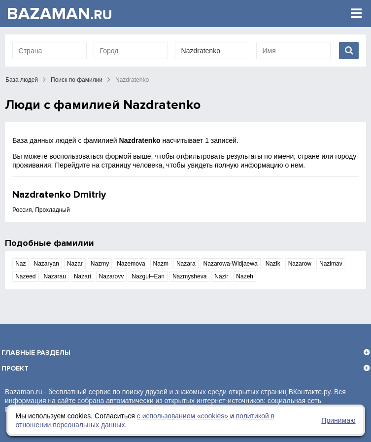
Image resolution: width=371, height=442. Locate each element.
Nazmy (100, 263)
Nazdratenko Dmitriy (59, 195)
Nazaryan (46, 263)
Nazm (161, 263)
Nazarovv (111, 276)
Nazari (82, 276)
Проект (15, 368)
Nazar (75, 263)
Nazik (273, 263)
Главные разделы (35, 352)
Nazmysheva (189, 276)
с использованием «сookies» (182, 416)
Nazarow (299, 263)
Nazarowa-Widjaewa (230, 263)
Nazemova (131, 263)
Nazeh (244, 276)
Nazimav (330, 263)
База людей (21, 79)
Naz (20, 263)
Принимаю (338, 420)
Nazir (221, 276)
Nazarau (55, 276)
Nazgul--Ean (148, 276)
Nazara (186, 263)
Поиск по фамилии (76, 79)
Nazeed (25, 276)
